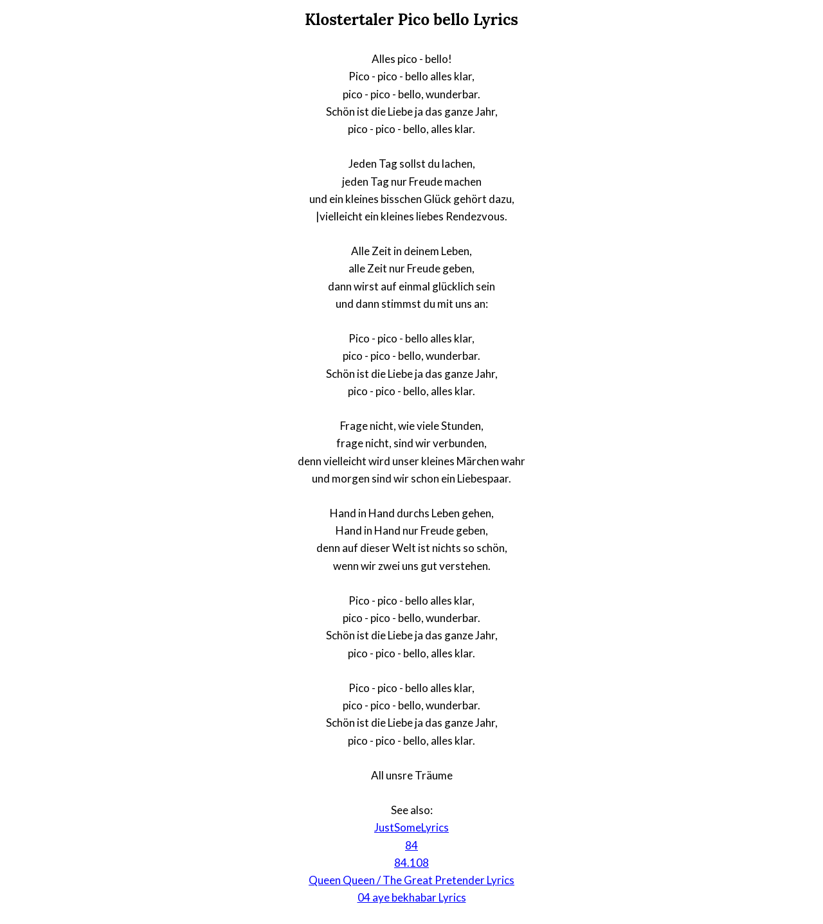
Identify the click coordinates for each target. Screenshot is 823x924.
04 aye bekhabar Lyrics (411, 897)
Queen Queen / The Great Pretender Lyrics (411, 880)
